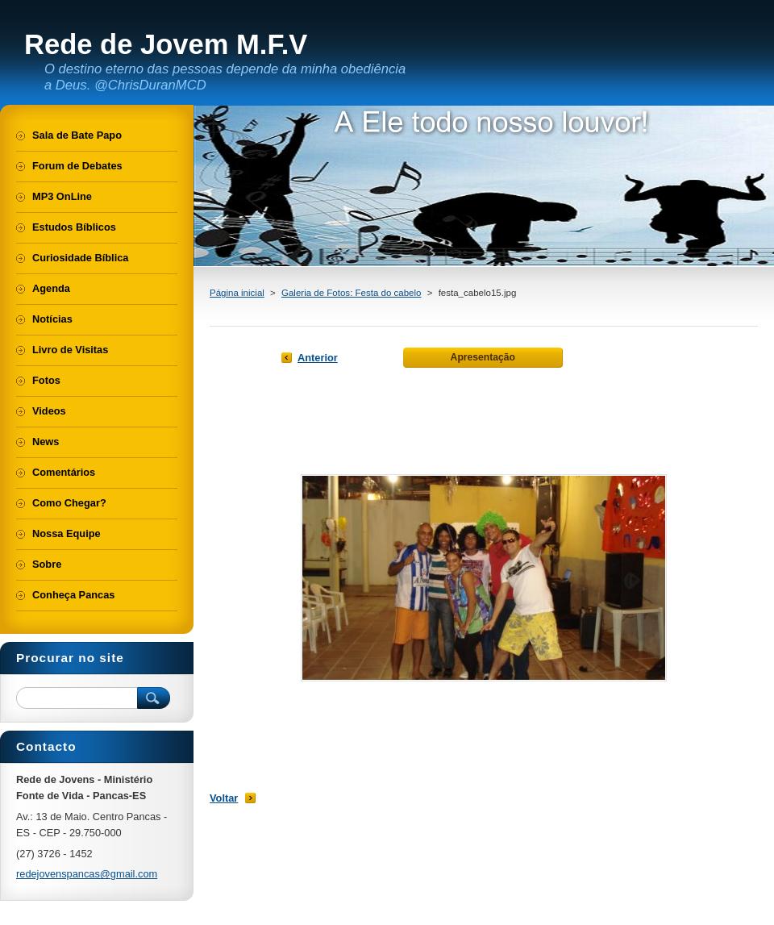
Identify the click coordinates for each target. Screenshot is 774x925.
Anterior (318, 358)
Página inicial (237, 293)
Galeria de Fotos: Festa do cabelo (351, 293)
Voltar (224, 798)
